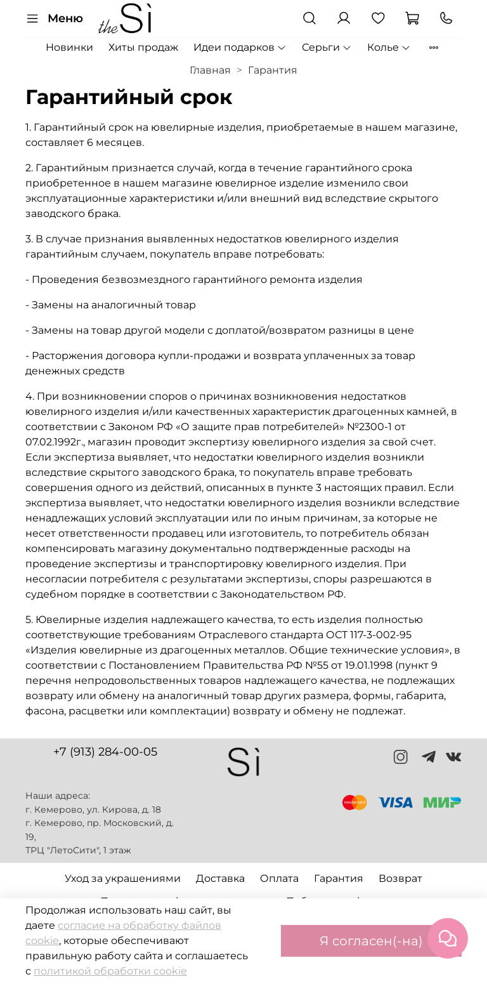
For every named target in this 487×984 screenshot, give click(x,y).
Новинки (69, 47)
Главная (210, 70)
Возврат (400, 878)
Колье (389, 47)
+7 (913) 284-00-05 (105, 752)
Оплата (279, 878)
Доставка (220, 878)
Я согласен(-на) (371, 940)
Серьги (327, 47)
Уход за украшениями (123, 878)
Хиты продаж (143, 47)
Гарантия (338, 878)
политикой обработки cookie (110, 971)
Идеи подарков (240, 47)
